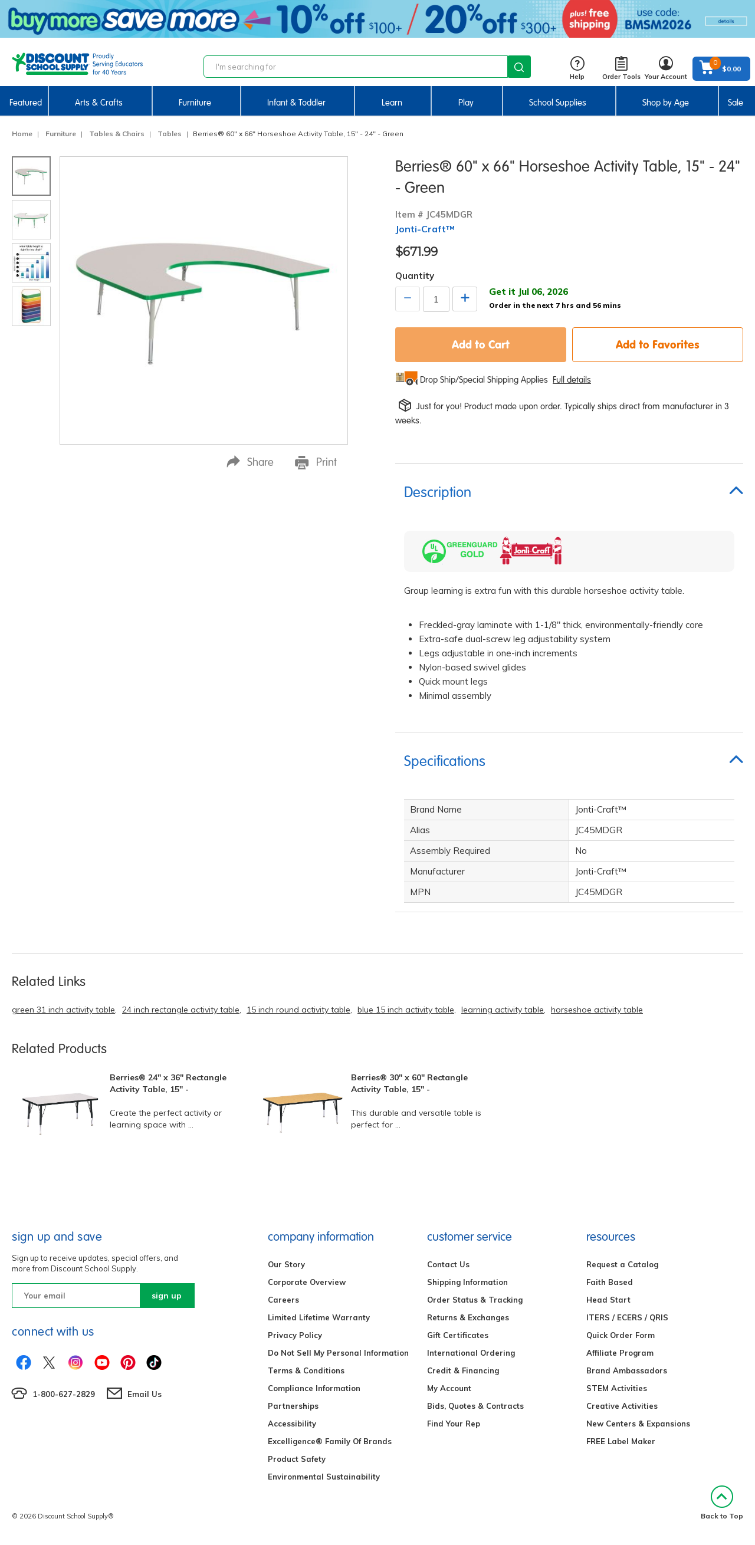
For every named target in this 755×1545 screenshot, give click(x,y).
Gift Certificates (457, 1335)
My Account (449, 1388)
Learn (392, 102)
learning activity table (502, 1009)
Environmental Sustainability (324, 1476)
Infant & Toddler (296, 102)
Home (22, 133)
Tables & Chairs (117, 133)
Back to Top (722, 1502)
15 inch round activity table (298, 1009)
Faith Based (609, 1282)
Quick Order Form (620, 1335)
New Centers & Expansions (638, 1423)
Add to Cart (481, 344)
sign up (167, 1295)
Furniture (195, 102)
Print (316, 462)
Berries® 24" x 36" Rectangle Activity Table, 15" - (168, 1083)
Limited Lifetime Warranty (319, 1317)
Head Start (608, 1299)
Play (466, 102)
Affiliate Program (620, 1352)
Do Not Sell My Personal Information (338, 1352)
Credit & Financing (463, 1370)
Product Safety (297, 1459)
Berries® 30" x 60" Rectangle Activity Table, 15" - (409, 1083)
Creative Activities (622, 1406)
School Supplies (557, 102)
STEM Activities (616, 1388)
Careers (283, 1299)
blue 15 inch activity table (405, 1009)
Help (577, 69)
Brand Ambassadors (626, 1370)
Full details (572, 379)
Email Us (144, 1394)
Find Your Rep (453, 1423)
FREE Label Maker (620, 1441)
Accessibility (292, 1423)
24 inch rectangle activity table (180, 1009)
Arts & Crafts (99, 102)
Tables (169, 133)
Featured (25, 102)
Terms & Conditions (306, 1370)
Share (250, 462)
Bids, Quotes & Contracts (475, 1406)
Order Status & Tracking (475, 1299)
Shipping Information (467, 1282)
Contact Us (448, 1264)
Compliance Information (314, 1388)
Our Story (286, 1264)
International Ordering (471, 1352)
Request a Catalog (622, 1264)
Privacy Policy (295, 1335)
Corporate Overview (307, 1282)
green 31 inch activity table (63, 1009)
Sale (735, 102)
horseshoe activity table (597, 1009)
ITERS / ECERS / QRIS (627, 1317)
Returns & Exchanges (468, 1317)
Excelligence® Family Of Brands (330, 1441)
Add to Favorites (658, 344)
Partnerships (293, 1406)
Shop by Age (665, 102)
